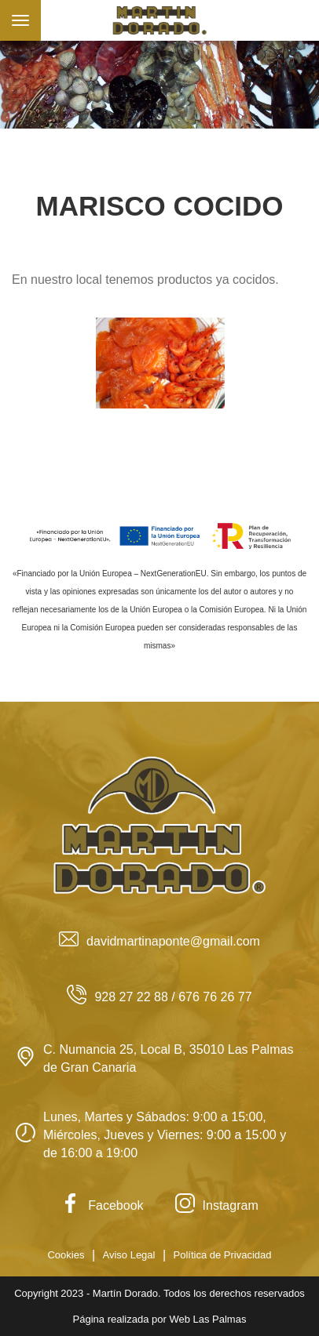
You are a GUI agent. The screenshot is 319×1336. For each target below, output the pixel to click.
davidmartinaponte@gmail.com (159, 941)
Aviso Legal (128, 1255)
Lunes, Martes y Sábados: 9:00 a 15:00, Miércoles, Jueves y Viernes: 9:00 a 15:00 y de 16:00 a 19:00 (151, 1135)
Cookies (65, 1255)
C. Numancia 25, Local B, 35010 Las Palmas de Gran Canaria (154, 1058)
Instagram (216, 1205)
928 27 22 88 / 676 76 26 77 (159, 997)
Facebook (101, 1205)
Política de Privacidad (223, 1255)
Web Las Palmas (207, 1319)
